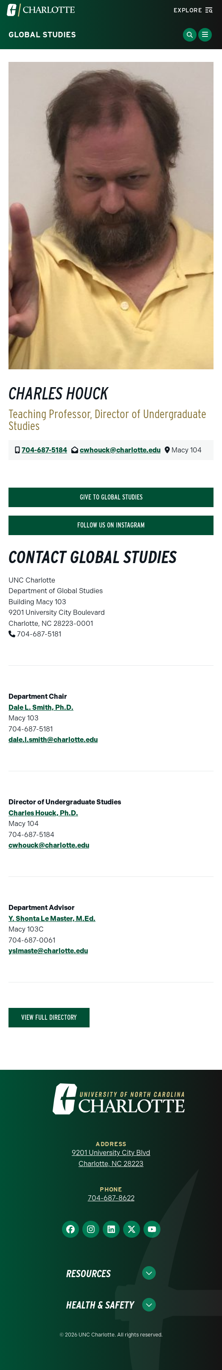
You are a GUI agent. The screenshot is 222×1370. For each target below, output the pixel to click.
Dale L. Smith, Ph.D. (40, 707)
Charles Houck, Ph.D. (43, 813)
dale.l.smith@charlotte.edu (53, 740)
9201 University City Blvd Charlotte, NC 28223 (111, 1158)
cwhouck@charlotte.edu (120, 450)
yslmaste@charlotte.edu (48, 951)
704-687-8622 (111, 1198)
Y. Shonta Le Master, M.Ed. (52, 919)
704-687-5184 (44, 450)
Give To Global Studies (111, 497)
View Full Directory (49, 1017)
